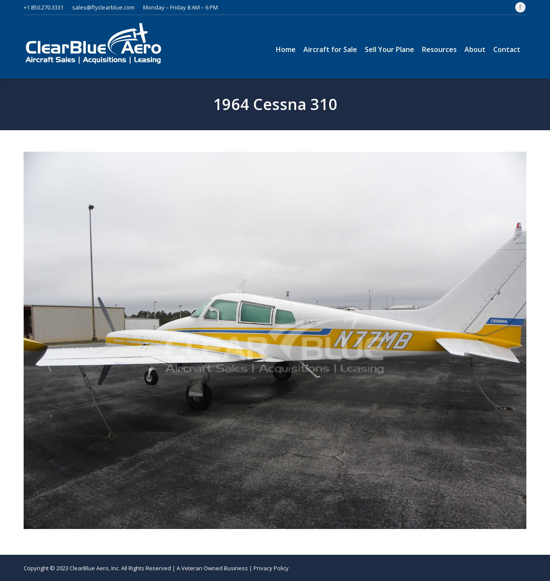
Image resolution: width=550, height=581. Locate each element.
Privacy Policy (271, 568)
